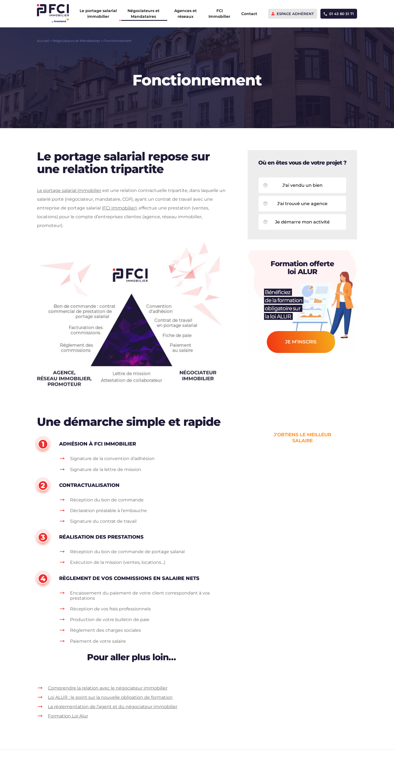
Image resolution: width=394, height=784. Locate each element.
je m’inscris (301, 341)
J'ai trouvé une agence (302, 203)
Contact (249, 13)
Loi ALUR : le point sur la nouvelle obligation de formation (110, 697)
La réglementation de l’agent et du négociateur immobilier (112, 706)
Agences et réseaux (185, 13)
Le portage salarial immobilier (98, 13)
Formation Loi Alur (68, 716)
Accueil (43, 41)
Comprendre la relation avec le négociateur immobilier (107, 688)
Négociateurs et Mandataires (144, 13)
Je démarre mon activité (302, 222)
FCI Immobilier (219, 13)
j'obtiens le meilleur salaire (302, 437)
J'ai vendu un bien (302, 185)
